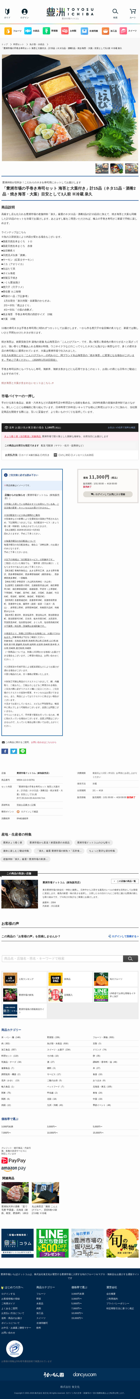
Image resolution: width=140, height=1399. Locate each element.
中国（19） (98, 1099)
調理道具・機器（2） (11, 1074)
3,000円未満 (7, 1126)
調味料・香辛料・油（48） (105, 1062)
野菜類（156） (54, 1037)
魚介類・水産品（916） (58, 1043)
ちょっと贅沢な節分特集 (102, 851)
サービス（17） (54, 1074)
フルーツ (12, 31)
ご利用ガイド (8, 1303)
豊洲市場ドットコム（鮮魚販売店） (33, 773)
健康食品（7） (8, 1068)
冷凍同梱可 (42, 1323)
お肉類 (68, 31)
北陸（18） (52, 1099)
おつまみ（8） (100, 1080)
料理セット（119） (10, 1056)
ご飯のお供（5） (55, 1080)
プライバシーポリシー (117, 1303)
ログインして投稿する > (125, 936)
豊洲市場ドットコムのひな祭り (93, 842)
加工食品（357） (9, 1049)
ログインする (8, 1293)
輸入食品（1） (8, 1086)
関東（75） (6, 1093)
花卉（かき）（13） (11, 1080)
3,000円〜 (52, 1126)
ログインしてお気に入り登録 (108, 494)
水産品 (31, 31)
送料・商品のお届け (11, 1318)
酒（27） (51, 1062)
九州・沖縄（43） (55, 1105)
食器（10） (98, 1074)
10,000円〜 (52, 1133)
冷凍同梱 (89, 31)
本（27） (97, 1068)
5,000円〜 (97, 1126)
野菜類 (50, 31)
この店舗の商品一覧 (126, 881)
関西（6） (6, 1099)
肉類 (38, 1308)
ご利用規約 (112, 1298)
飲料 (38, 1327)
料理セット (18, 44)
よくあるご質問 (9, 1308)
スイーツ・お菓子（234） (59, 1049)
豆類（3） (98, 1043)
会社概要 (111, 1293)
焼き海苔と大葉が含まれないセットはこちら (26, 383)
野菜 (38, 1298)
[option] (16, 1198)
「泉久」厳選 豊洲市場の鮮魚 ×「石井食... (59, 851)
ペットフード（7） (56, 1086)
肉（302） (6, 1043)
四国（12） (6, 1105)
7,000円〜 (6, 1133)
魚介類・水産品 (37, 44)
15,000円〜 (98, 1133)
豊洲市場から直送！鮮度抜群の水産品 (50, 842)
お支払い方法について (12, 1313)
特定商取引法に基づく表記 (120, 1308)
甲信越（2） (53, 1093)
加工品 (109, 31)
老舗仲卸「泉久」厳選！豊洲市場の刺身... (25, 859)
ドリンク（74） (100, 1049)
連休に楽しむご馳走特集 (16, 851)
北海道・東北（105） (103, 1086)
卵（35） (97, 1056)
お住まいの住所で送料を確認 (121, 427)
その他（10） (53, 1056)
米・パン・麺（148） (11, 1037)
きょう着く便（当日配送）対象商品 (23, 436)
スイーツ (128, 31)
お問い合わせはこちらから (43, 742)
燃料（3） (52, 1068)
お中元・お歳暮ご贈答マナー (16, 1327)
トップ (4, 44)
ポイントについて (10, 1323)
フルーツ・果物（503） (104, 1037)
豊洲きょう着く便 (12, 842)
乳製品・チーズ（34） (12, 1062)
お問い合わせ (8, 1332)
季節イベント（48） (102, 1105)
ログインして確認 (29, 811)
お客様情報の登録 (10, 1298)
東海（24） (98, 1093)
